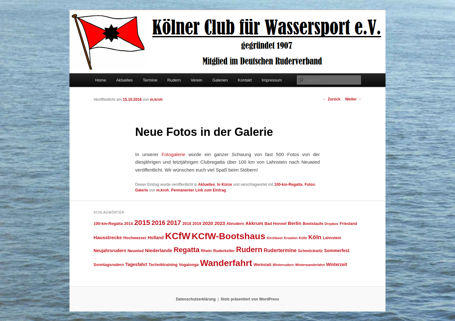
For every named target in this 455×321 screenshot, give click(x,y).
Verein (197, 80)
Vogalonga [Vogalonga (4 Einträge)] (189, 265)
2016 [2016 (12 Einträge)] (158, 222)
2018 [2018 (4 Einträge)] (186, 223)
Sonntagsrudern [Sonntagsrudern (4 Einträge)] (109, 265)
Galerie (141, 190)
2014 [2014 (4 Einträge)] (128, 223)
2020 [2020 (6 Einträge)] (208, 223)
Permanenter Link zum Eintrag (198, 190)
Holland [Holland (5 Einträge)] (156, 237)
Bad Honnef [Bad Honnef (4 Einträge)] (275, 223)
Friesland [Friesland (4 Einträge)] (348, 223)
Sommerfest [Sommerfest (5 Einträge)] (336, 250)
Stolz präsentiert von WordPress (250, 299)
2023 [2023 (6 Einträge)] (220, 223)
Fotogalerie (173, 154)
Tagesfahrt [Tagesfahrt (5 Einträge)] (136, 264)
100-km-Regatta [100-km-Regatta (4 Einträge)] (108, 223)
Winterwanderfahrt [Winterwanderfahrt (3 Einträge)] (310, 265)
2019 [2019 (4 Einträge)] (196, 223)
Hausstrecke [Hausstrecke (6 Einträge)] (108, 237)
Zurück (331, 99)
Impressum (272, 80)
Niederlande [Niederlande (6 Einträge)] (159, 250)
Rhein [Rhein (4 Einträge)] (206, 251)
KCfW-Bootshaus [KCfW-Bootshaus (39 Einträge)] (228, 236)
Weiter (353, 99)
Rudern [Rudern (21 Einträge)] (249, 249)
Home (100, 80)
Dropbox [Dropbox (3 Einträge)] (331, 224)
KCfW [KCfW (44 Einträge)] (178, 236)
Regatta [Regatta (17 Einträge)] (186, 250)
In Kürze (224, 184)
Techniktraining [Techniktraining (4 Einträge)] (163, 265)
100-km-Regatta (288, 184)
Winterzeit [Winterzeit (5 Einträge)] (336, 264)
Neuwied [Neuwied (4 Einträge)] (135, 251)
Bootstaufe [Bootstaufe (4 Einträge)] (313, 223)
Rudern (174, 80)
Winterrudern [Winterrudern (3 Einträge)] (283, 265)
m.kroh (156, 99)
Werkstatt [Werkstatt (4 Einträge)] (262, 265)
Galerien (220, 80)
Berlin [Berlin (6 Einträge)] (294, 223)
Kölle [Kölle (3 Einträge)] (303, 238)
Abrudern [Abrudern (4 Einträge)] (235, 223)
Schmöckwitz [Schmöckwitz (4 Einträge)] (310, 251)
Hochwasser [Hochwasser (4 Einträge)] (134, 238)
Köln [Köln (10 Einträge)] (314, 237)
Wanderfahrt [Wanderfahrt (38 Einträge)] (226, 263)
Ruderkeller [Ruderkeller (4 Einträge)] (223, 251)
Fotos (310, 184)
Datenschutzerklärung (196, 299)
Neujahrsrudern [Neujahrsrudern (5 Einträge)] (110, 250)
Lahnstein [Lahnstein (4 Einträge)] (332, 238)
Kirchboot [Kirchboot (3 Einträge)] (274, 238)
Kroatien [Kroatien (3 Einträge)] (290, 238)
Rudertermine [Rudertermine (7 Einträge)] (280, 250)
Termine (150, 80)
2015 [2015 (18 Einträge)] (142, 222)
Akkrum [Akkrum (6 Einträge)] (254, 223)
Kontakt (245, 80)
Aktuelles (124, 80)
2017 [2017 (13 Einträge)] (174, 222)
